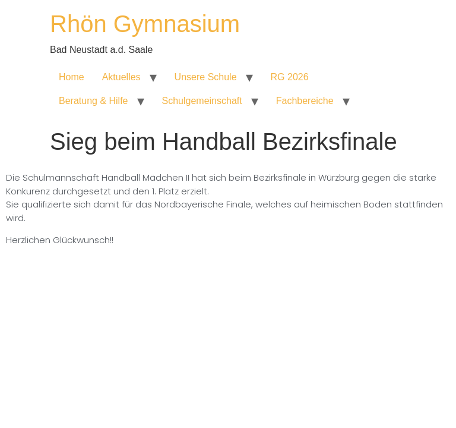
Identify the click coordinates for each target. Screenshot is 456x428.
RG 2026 (290, 77)
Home (71, 77)
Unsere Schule (206, 77)
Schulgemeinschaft (202, 101)
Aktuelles (121, 77)
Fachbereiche (305, 101)
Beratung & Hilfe (93, 101)
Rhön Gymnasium (145, 24)
